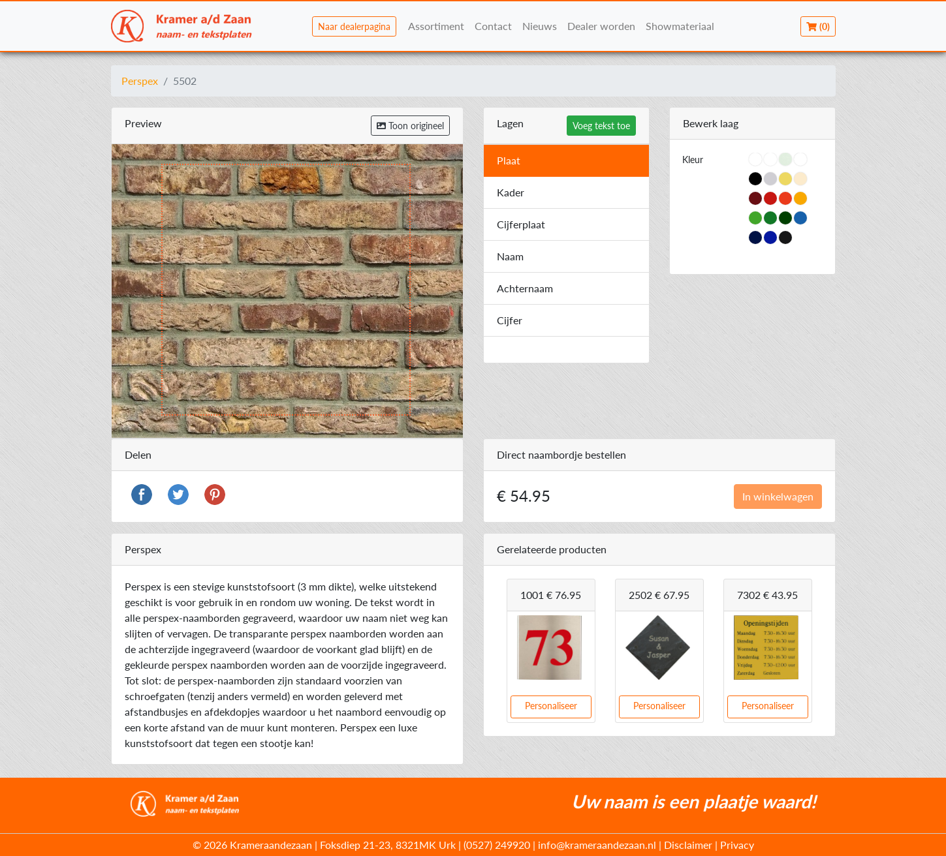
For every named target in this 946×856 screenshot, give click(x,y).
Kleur (692, 159)
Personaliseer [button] (551, 705)
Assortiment (436, 26)
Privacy (737, 844)
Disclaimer (688, 844)
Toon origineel (410, 125)
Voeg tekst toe (601, 125)
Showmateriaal (680, 26)
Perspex (139, 80)
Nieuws (539, 26)
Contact (493, 26)
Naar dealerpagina (354, 26)
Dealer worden (601, 26)
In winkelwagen (777, 496)
